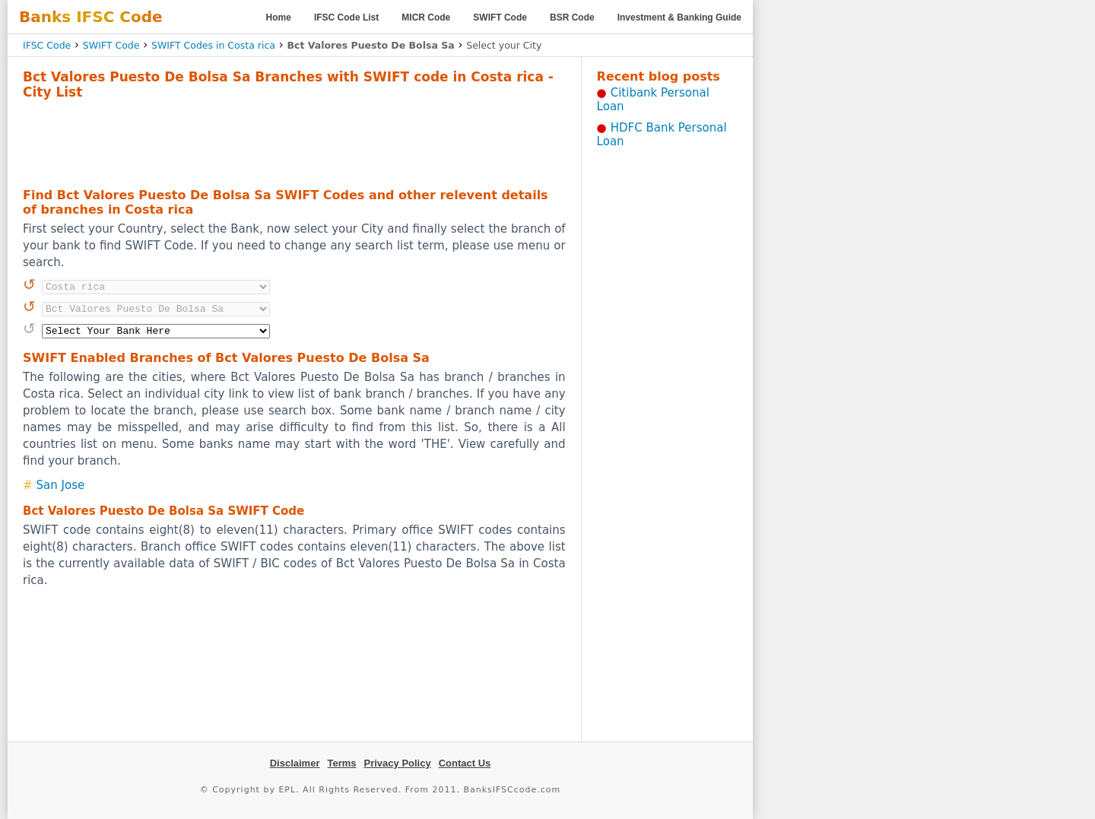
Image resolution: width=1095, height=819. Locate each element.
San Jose (60, 485)
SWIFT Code (500, 17)
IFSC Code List (346, 17)
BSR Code (572, 17)
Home (278, 17)
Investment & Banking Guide (679, 17)
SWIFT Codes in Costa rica (213, 45)
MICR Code (426, 17)
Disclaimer (295, 763)
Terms (341, 763)
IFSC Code (47, 45)
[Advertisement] (294, 141)
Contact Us (465, 763)
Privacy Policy (397, 763)
